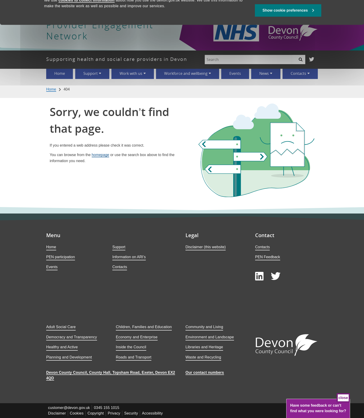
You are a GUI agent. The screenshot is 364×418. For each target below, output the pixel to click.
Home (59, 73)
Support (90, 73)
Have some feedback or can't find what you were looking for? (318, 408)
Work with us (131, 73)
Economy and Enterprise (137, 337)
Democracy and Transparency (71, 337)
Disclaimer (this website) (205, 247)
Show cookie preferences (285, 33)
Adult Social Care (61, 327)
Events (235, 73)
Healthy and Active (62, 347)
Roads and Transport (133, 357)
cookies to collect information (86, 23)
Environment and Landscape (209, 337)
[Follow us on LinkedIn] (259, 276)
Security (131, 413)
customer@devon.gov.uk (69, 408)
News (264, 73)
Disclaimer (57, 413)
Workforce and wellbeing (186, 73)
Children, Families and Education (144, 327)
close (343, 398)
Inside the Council (131, 347)
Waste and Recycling (203, 357)
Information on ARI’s (129, 257)
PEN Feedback (267, 257)
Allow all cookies (288, 16)
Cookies (77, 413)
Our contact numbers (204, 372)
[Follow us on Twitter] (311, 59)
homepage (100, 155)
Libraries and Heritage (204, 347)
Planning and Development (69, 357)
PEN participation (60, 257)
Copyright (96, 413)
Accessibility (152, 413)
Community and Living (204, 327)
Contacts (298, 73)
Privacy (114, 413)
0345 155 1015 (106, 408)
